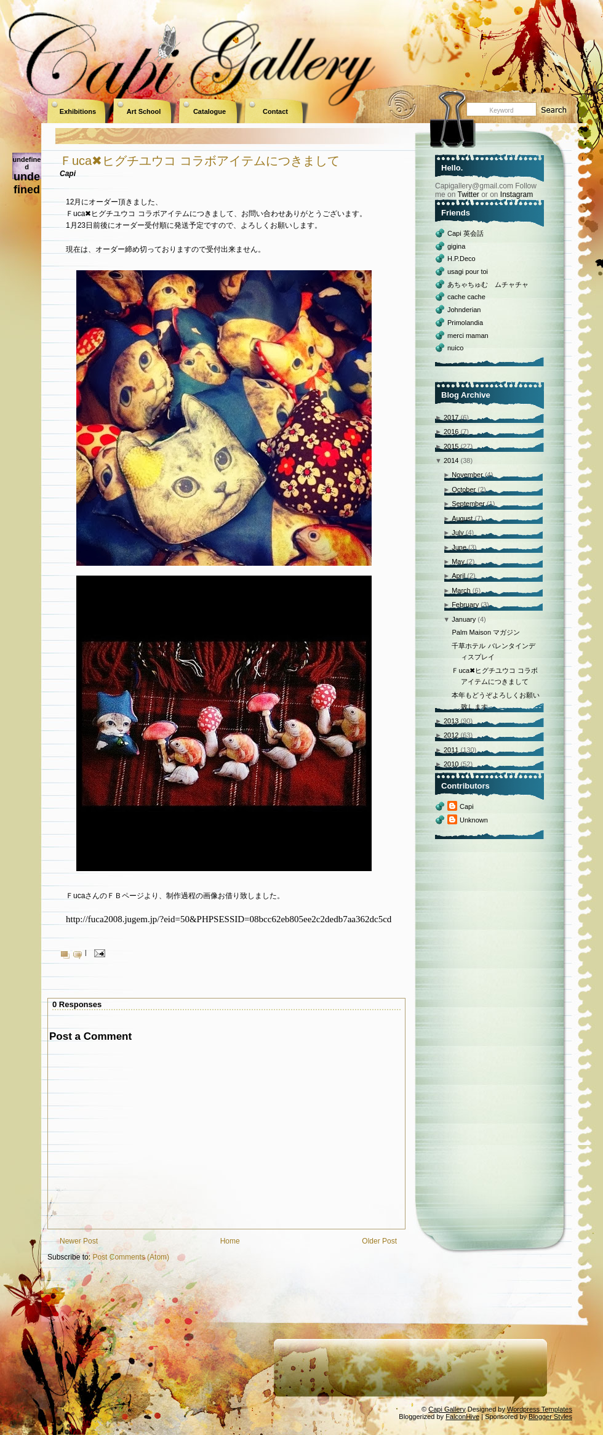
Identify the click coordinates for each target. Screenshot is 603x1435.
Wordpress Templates (539, 1409)
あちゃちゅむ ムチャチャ (488, 284)
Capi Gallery (447, 1409)
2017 (451, 417)
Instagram (516, 194)
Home (230, 1241)
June (459, 547)
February (465, 604)
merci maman (468, 335)
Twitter (468, 194)
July (458, 532)
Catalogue (209, 111)
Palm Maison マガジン (486, 632)
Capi (467, 806)
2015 (451, 446)
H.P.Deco (461, 258)
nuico (455, 348)
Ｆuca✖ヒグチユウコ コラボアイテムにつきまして (200, 160)
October (464, 489)
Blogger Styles (550, 1416)
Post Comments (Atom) (130, 1257)
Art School (144, 111)
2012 (451, 735)
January (464, 619)
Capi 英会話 (465, 233)
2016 (451, 431)
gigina (456, 246)
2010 (451, 764)
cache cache (466, 296)
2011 (451, 750)
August (462, 518)
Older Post (379, 1241)
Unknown (474, 820)
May (458, 561)
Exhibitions (78, 111)
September (468, 503)
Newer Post (79, 1241)
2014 (451, 460)
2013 (451, 721)
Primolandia (465, 322)
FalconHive (462, 1416)
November (467, 474)
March (461, 590)
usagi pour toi (467, 271)
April (458, 575)
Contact (275, 111)
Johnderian (464, 309)
